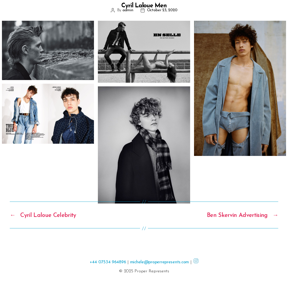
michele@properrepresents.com (159, 262)
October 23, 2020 (162, 10)
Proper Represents (151, 271)
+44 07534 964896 (108, 262)
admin (128, 10)
